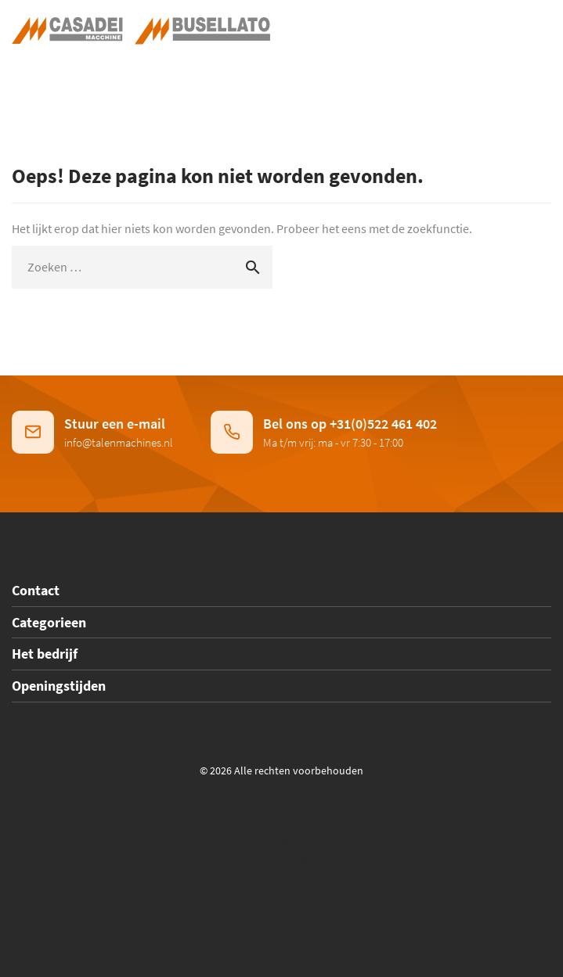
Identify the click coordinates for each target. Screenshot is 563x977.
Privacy (297, 859)
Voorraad (297, 948)
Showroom (297, 913)
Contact (297, 806)
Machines (297, 841)
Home (297, 823)
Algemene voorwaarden (297, 788)
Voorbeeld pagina (298, 931)
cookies (313, 877)
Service (297, 895)
